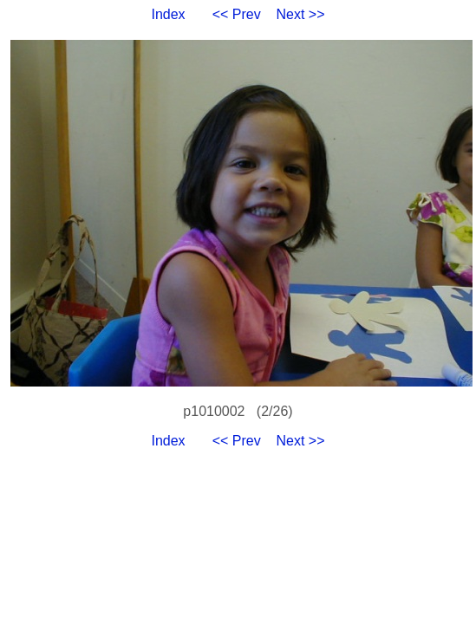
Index (168, 14)
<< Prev (236, 14)
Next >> (301, 14)
